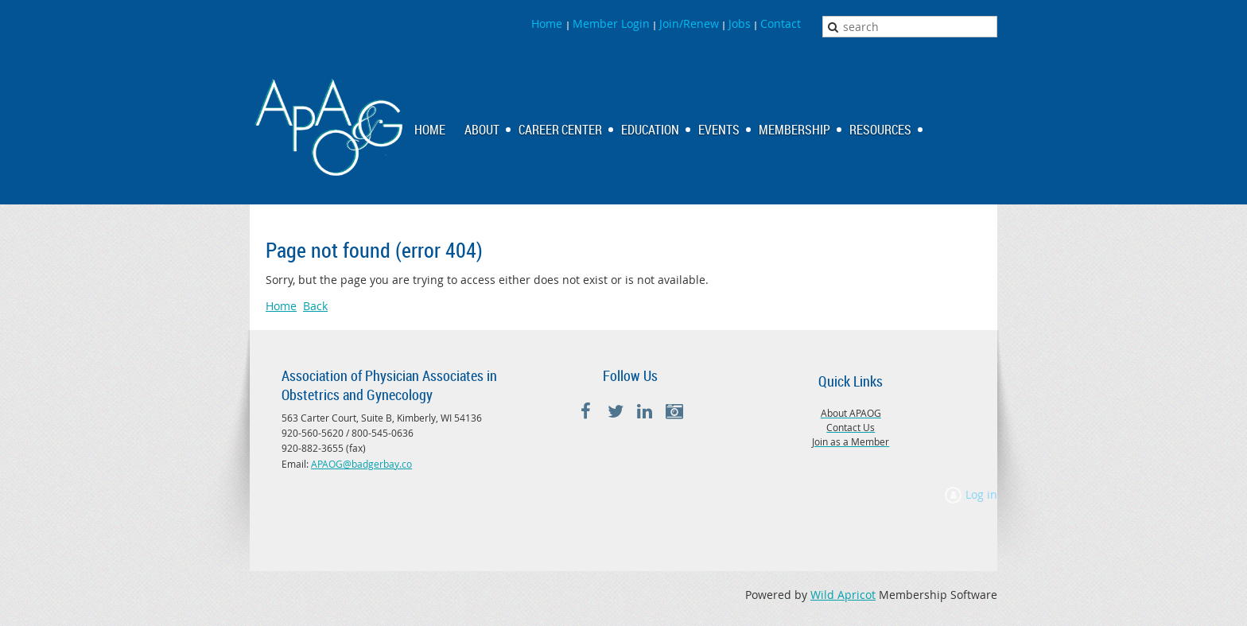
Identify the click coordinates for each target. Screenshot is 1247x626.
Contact (780, 23)
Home (548, 23)
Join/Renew (689, 23)
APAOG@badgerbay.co (361, 463)
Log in (981, 494)
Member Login (611, 23)
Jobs (739, 23)
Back (315, 305)
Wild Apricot (843, 594)
